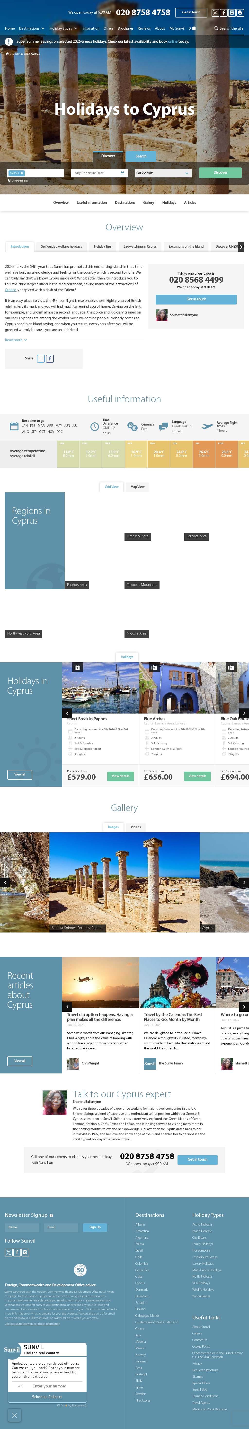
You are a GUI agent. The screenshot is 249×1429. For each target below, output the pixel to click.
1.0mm (159, 454)
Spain (139, 1387)
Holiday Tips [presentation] (102, 247)
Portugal (141, 1374)
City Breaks (199, 1238)
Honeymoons (201, 1251)
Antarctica (142, 1231)
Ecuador (140, 1303)
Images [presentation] (113, 827)
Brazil (139, 1251)
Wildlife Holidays (203, 1290)
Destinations (32, 29)
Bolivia (139, 1244)
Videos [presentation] (136, 827)
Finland (140, 1309)
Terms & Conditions (205, 1396)
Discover (220, 173)
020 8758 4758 (143, 13)
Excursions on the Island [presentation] (186, 247)
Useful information (92, 203)
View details (120, 776)
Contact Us (199, 1340)
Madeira (140, 1342)
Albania (140, 1225)
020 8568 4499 (196, 280)
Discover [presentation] (108, 156)
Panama (140, 1361)
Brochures (125, 29)
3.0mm (136, 454)
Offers (109, 29)
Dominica (141, 1296)
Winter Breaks (201, 1296)
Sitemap (197, 1377)
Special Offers (201, 1383)
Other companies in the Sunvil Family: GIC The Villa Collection (217, 1355)
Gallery (148, 203)
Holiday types (64, 29)
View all (19, 774)
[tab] (108, 156)
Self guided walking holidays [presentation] (61, 247)
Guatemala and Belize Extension (156, 1322)
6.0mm (113, 454)
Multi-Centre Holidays (206, 1270)
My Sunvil (177, 29)
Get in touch (191, 12)
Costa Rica (142, 1270)
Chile (138, 1257)
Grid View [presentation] (111, 487)
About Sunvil (201, 1327)
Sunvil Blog (199, 1390)
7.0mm (91, 454)
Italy (138, 1335)
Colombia (141, 1264)
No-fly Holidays (202, 1277)
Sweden (140, 1394)
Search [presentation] (141, 156)
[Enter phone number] (53, 1386)
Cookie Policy (201, 1347)
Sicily (138, 1381)
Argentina (142, 1238)
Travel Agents (201, 1403)
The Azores (143, 1401)
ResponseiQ (72, 1405)
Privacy (197, 1364)
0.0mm (181, 454)
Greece (10, 290)
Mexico (140, 1348)
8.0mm (68, 454)
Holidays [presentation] (127, 657)
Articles (190, 203)
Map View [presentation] (137, 487)
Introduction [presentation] (20, 247)
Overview (61, 203)
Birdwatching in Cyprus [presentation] (140, 247)
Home (10, 29)
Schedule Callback (47, 1397)
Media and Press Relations (209, 1409)
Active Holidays (202, 1225)
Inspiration (90, 29)
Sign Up (95, 1227)
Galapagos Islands (147, 1316)
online (173, 42)
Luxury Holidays (203, 1264)
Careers (197, 1333)
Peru (138, 1368)
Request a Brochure (205, 1370)
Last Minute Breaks (204, 1257)
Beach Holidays (202, 1231)
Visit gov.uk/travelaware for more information (32, 1324)
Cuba (138, 1277)
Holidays (169, 203)
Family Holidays (202, 1244)
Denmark (141, 1290)
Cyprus (140, 1283)
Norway (140, 1355)
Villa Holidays (201, 1283)
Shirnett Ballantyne (87, 1102)
